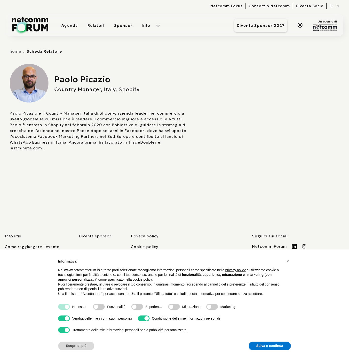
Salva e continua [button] (269, 346)
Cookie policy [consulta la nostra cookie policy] (144, 246)
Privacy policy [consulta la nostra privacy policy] (145, 236)
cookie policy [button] (142, 279)
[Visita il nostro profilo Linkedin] (294, 246)
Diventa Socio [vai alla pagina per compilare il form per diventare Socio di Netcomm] (310, 6)
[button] (288, 261)
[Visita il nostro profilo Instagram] (304, 246)
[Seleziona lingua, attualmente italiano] (334, 6)
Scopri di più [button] (76, 346)
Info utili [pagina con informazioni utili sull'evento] (13, 236)
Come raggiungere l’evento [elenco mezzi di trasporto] (32, 246)
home (15, 51)
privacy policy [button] (235, 270)
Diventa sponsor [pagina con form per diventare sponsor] (95, 236)
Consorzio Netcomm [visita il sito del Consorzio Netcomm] (269, 6)
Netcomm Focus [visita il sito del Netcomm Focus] (226, 6)
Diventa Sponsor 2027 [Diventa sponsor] (261, 25)
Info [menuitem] (146, 25)
